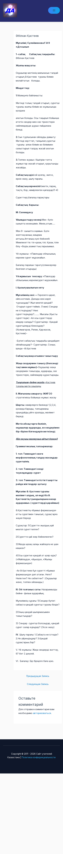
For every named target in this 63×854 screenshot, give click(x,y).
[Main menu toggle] (54, 10)
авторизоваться (42, 713)
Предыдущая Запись (37, 676)
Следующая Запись (38, 684)
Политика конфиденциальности (39, 757)
